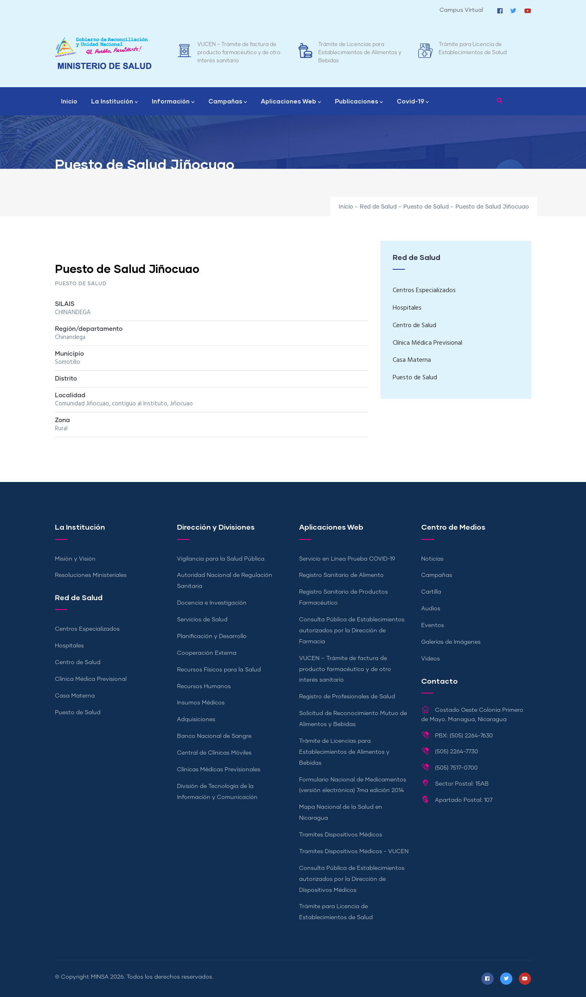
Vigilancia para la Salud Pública (221, 559)
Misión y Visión (75, 559)
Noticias (432, 559)
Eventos (432, 625)
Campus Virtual (461, 10)
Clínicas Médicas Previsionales (218, 770)
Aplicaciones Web (291, 101)
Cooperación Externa (206, 653)
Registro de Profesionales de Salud (347, 697)
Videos (430, 659)
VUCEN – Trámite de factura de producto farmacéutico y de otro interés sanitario (238, 53)
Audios (430, 609)
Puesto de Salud (426, 207)
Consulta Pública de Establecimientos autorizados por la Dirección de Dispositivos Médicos (352, 879)
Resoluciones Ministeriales (91, 575)
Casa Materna (412, 360)
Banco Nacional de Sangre (214, 736)
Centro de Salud (414, 325)
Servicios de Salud (202, 620)
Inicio (69, 101)
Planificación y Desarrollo (212, 636)
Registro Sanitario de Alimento (341, 575)
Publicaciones (359, 101)
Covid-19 (413, 101)
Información (173, 101)
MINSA (100, 977)
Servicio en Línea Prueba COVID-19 (347, 559)
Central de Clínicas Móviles (214, 753)
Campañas (227, 101)
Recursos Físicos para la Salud (219, 670)
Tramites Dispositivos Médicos (340, 835)
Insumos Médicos (201, 703)
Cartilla (431, 592)
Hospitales (407, 308)
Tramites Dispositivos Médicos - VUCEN (354, 851)
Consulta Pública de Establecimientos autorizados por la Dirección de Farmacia (352, 631)
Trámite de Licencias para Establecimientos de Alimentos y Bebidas (359, 53)
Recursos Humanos (204, 686)
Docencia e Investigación (212, 603)
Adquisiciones (196, 719)
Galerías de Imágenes (451, 642)
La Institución (114, 101)
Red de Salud (378, 207)
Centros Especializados (424, 290)
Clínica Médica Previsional (427, 343)
